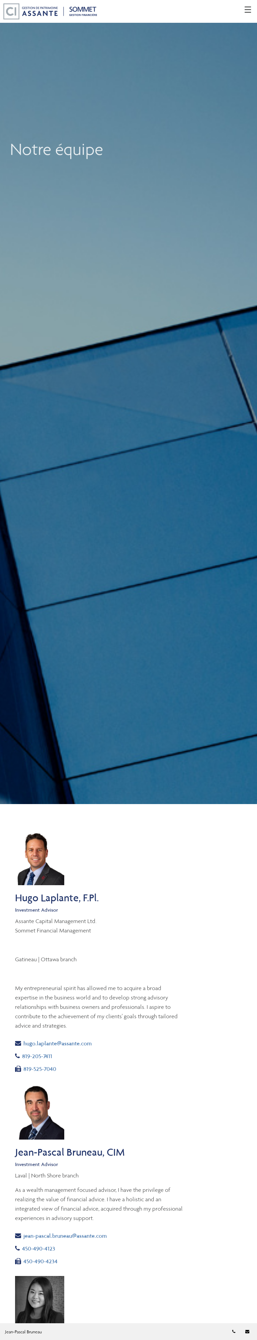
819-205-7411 (33, 1056)
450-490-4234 (36, 1261)
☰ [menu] (248, 10)
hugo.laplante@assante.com (53, 1043)
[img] (128, 402)
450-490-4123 (35, 1248)
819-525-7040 (35, 1069)
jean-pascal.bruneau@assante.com (61, 1235)
